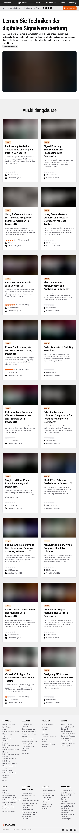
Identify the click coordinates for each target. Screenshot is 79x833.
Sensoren (5, 775)
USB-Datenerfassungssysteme (10, 730)
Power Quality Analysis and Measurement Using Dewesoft (18, 350)
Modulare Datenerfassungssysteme (10, 753)
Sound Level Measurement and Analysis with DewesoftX (20, 613)
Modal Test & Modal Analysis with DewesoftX (58, 482)
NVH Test (25, 736)
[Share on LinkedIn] (44, 8)
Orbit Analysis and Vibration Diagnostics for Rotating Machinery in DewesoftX (58, 417)
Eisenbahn (45, 746)
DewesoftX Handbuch (68, 743)
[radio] (6, 172)
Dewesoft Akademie (13, 8)
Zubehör (5, 778)
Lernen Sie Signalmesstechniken (68, 802)
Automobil (45, 727)
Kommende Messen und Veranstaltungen (9, 796)
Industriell (45, 739)
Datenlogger (6, 761)
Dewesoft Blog (27, 793)
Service (4, 780)
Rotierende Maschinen (29, 741)
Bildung (44, 732)
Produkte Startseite (8, 724)
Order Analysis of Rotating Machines (58, 349)
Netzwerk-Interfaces (9, 773)
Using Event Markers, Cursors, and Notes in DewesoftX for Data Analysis (56, 219)
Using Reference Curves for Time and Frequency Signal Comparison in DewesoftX (18, 219)
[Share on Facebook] (46, 8)
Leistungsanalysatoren (9, 763)
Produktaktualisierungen (30, 812)
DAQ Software (7, 770)
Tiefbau (44, 729)
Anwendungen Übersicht (27, 725)
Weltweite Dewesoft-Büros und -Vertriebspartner (68, 729)
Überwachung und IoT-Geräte (9, 767)
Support (38, 3)
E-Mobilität (45, 734)
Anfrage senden (69, 8)
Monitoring (25, 753)
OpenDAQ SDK (66, 746)
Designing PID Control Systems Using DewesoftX (58, 676)
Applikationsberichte (28, 796)
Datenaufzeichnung (28, 729)
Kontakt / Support (67, 724)
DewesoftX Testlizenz (68, 736)
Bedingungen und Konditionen (8, 808)
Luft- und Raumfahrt (48, 724)
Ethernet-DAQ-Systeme (7, 735)
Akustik (24, 751)
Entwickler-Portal (66, 741)
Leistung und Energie (48, 744)
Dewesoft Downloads (68, 733)
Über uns (51, 3)
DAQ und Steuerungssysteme (9, 757)
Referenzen (6, 793)
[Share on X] (48, 8)
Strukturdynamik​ (27, 744)
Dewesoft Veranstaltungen (27, 809)
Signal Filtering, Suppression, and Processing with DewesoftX (53, 151)
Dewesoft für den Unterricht (47, 801)
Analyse (38, 8)
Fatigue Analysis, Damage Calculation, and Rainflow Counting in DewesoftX (19, 548)
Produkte (9, 3)
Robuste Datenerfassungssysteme (10, 744)
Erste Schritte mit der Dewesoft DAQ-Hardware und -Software (68, 796)
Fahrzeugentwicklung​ (29, 734)
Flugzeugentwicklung (29, 731)
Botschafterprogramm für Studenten (49, 796)
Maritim (44, 742)
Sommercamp (46, 793)
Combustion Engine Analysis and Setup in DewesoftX (56, 613)
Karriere (62, 3)
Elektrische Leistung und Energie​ (28, 747)
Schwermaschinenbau (49, 737)
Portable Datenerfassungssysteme (10, 748)
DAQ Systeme (7, 727)
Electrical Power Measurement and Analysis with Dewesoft (57, 285)
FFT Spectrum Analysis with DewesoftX (18, 284)
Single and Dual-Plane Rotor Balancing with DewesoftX (17, 483)
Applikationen (23, 3)
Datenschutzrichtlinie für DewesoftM (9, 803)
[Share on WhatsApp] (51, 8)
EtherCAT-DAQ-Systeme (7, 739)
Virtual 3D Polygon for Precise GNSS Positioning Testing (19, 677)
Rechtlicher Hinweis (8, 811)
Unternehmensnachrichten (31, 801)
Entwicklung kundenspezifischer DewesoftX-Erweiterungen (67, 816)
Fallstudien (25, 798)
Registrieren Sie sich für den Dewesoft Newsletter (29, 817)
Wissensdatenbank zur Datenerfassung (29, 804)
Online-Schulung (28, 8)
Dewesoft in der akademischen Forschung (47, 806)
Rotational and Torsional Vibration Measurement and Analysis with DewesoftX (19, 417)
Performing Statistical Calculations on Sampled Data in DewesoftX (19, 149)
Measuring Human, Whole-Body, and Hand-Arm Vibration (58, 548)
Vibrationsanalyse (28, 739)
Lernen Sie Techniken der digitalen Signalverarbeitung (68, 808)
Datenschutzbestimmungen (11, 800)
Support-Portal (66, 738)
